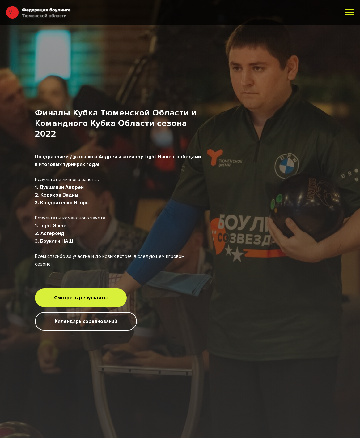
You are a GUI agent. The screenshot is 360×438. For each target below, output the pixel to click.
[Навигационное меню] (349, 12)
